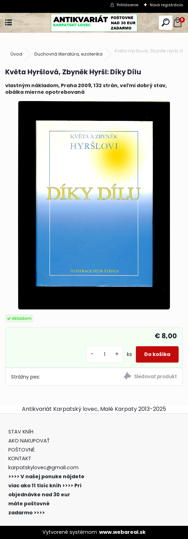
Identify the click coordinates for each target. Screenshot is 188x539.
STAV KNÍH (21, 431)
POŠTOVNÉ (21, 449)
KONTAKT (19, 458)
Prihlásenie (127, 5)
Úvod (16, 54)
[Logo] (94, 23)
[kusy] (104, 354)
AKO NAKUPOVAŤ (29, 440)
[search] (166, 23)
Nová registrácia (166, 5)
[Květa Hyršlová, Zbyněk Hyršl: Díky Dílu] (94, 205)
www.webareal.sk (122, 532)
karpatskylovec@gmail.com (43, 467)
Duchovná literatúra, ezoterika (68, 54)
